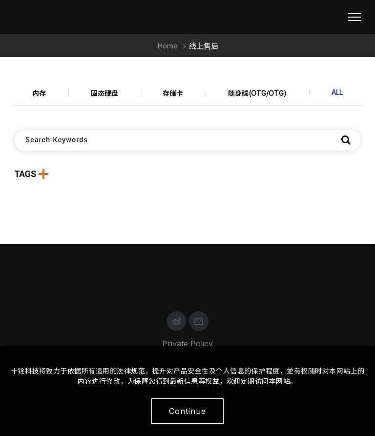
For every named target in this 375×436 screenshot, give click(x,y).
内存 (39, 93)
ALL (337, 92)
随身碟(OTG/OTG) (257, 93)
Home (167, 45)
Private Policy (187, 344)
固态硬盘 (104, 93)
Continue (187, 411)
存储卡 (173, 93)
